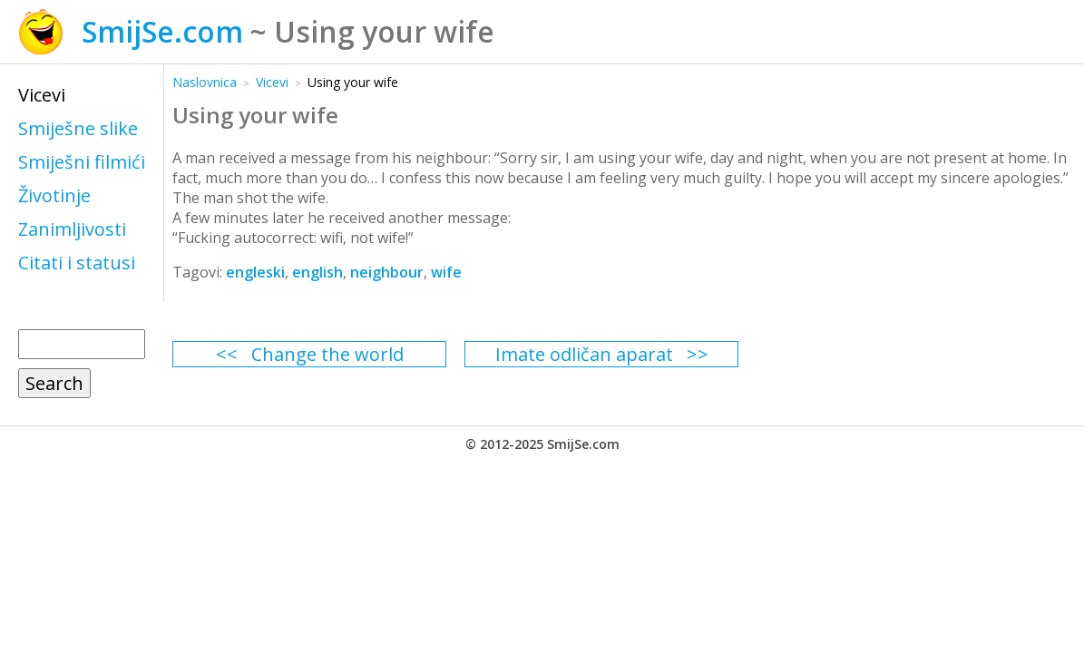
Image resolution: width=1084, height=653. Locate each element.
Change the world (327, 354)
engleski (255, 272)
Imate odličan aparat (584, 354)
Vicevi (41, 95)
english (317, 272)
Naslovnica (204, 82)
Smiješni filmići (81, 162)
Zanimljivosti (72, 229)
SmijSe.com (162, 31)
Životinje (54, 195)
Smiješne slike (78, 128)
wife (446, 272)
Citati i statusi (76, 262)
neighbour (387, 272)
